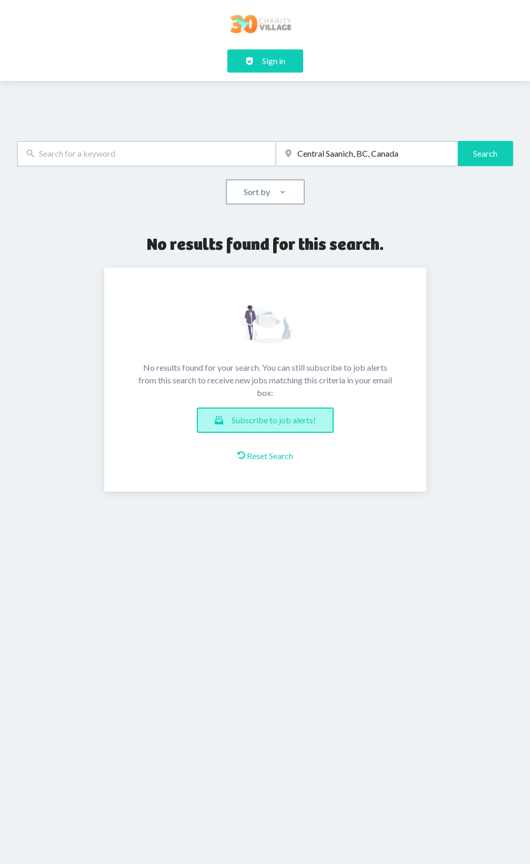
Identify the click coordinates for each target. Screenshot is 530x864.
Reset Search (265, 456)
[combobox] (146, 154)
